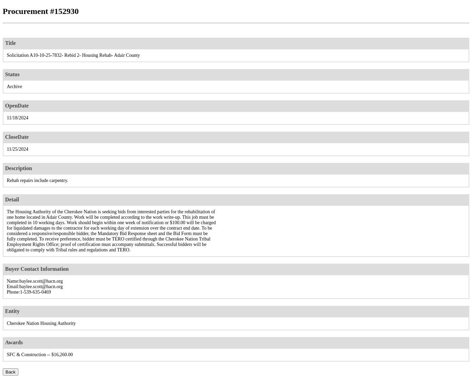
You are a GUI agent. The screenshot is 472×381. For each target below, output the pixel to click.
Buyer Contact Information (37, 269)
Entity (12, 311)
